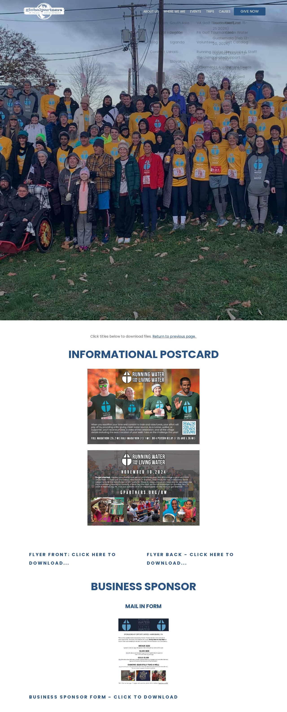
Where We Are (169, 11)
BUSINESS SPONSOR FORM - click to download (103, 697)
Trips (208, 11)
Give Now (250, 11)
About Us (144, 11)
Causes (224, 11)
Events (192, 11)
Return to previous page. (174, 336)
